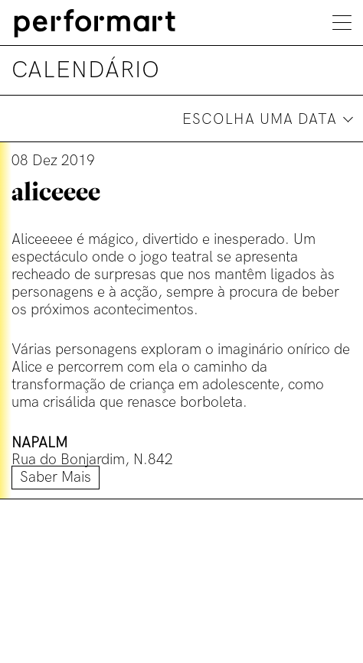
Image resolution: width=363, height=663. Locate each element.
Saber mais (55, 477)
